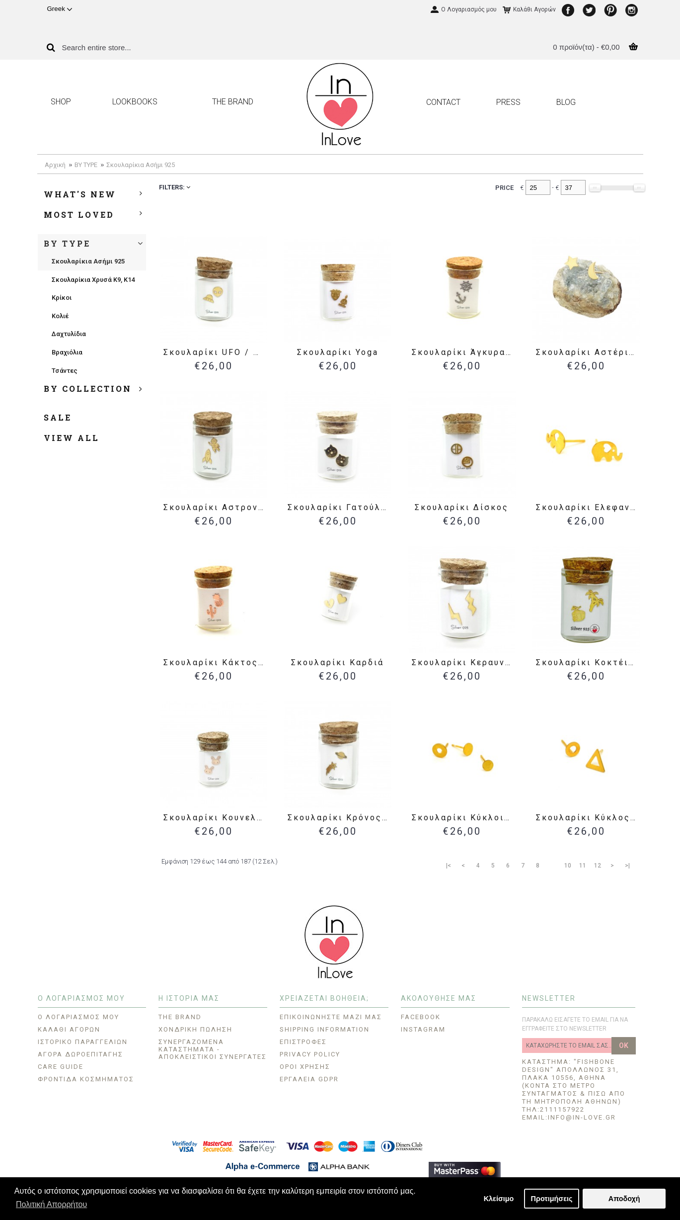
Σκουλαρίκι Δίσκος (462, 507)
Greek (59, 8)
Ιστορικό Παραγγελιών (83, 1042)
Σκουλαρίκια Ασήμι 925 (140, 165)
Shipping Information (325, 1029)
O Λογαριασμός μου (78, 1017)
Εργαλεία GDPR (309, 1079)
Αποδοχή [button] (624, 1199)
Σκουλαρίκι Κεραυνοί (463, 662)
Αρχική (55, 165)
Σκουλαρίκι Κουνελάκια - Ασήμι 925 (215, 817)
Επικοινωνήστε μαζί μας (331, 1017)
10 (567, 865)
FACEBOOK (421, 1017)
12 (597, 865)
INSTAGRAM (423, 1029)
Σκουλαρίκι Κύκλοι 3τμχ (464, 817)
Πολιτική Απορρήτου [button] (51, 1204)
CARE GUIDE (60, 1066)
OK (623, 1045)
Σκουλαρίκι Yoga (337, 352)
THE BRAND (180, 1017)
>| (627, 865)
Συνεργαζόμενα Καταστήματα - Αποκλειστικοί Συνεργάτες (212, 1049)
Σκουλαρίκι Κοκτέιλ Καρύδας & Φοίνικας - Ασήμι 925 (588, 662)
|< (448, 865)
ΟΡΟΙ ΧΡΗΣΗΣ (305, 1066)
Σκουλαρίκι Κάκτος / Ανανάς (215, 662)
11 (582, 865)
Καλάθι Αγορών (69, 1029)
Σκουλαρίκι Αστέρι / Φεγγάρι (588, 352)
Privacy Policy (310, 1054)
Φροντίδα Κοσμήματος (86, 1079)
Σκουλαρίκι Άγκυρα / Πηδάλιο (464, 352)
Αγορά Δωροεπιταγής (80, 1054)
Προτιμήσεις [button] (552, 1199)
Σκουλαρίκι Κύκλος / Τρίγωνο (588, 817)
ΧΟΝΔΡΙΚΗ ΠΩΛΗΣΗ (195, 1029)
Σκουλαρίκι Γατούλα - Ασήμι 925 (339, 507)
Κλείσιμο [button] (499, 1199)
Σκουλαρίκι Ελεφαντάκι (588, 507)
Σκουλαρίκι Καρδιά (337, 662)
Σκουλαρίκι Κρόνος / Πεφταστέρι (339, 817)
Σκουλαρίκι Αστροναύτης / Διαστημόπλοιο (215, 507)
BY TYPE (86, 165)
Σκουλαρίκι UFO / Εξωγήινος (215, 352)
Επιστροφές (303, 1042)
